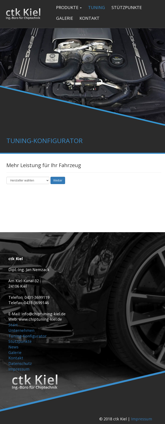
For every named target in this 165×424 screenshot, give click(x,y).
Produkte (69, 7)
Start (13, 324)
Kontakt (89, 18)
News (13, 346)
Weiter (57, 180)
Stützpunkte (127, 7)
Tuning (96, 7)
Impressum (18, 369)
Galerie (64, 18)
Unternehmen (21, 330)
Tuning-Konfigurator (27, 336)
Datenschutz (20, 363)
